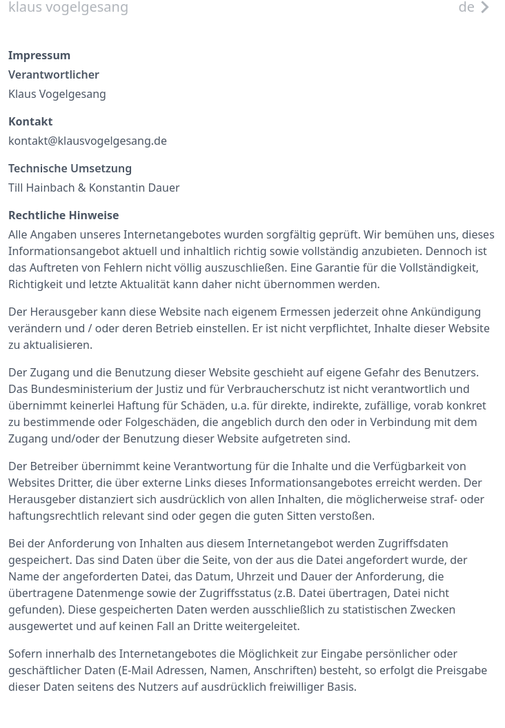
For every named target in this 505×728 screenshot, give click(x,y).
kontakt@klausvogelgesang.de (87, 140)
